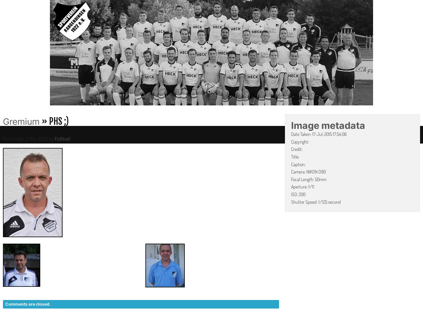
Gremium (21, 121)
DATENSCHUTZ (298, 329)
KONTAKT (263, 329)
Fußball (62, 139)
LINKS (363, 329)
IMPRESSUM (336, 329)
